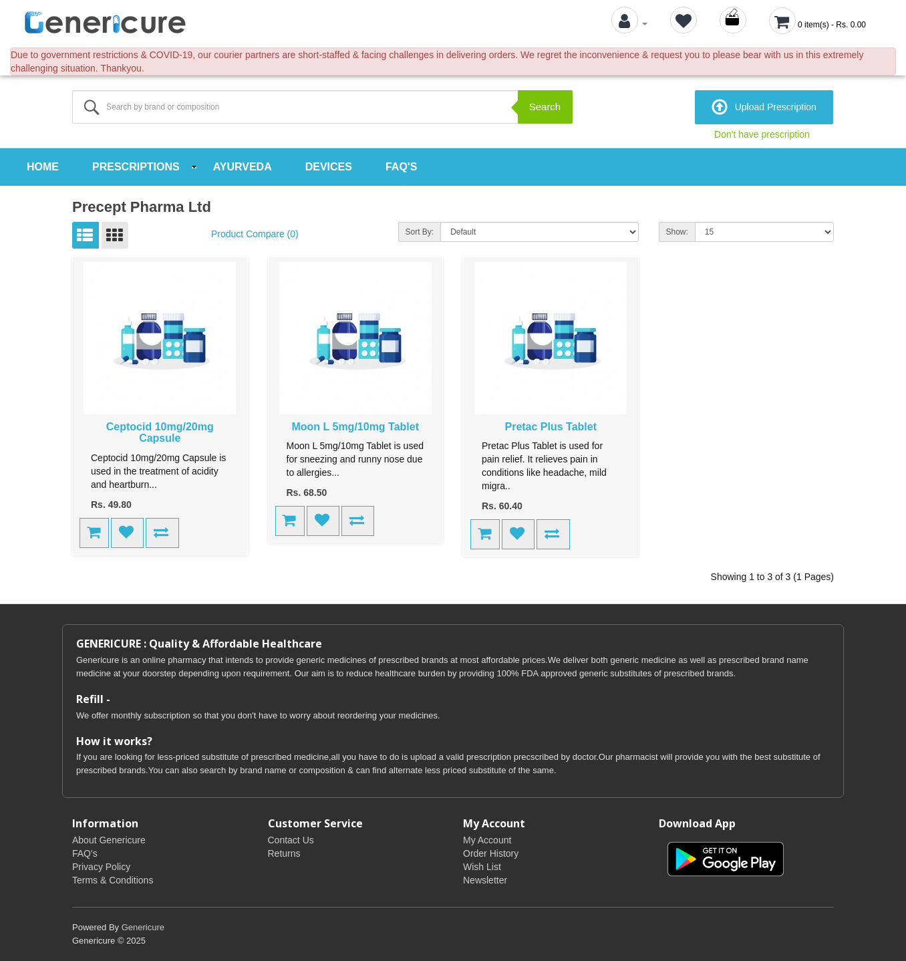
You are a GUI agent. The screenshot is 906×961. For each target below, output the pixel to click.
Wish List (482, 866)
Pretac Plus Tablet (550, 426)
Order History (490, 853)
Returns (284, 853)
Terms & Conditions (112, 880)
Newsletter (485, 880)
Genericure (143, 927)
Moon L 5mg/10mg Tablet (355, 426)
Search (545, 106)
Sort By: (420, 232)
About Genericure (109, 840)
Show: (677, 232)
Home (43, 166)
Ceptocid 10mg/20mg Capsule (160, 432)
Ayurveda (242, 166)
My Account (487, 840)
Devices (328, 166)
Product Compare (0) (255, 234)
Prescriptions (136, 166)
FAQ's (401, 166)
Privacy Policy (101, 866)
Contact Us (291, 840)
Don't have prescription (762, 134)
